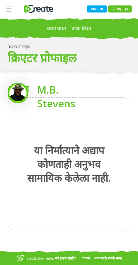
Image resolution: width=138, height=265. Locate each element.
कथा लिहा (81, 28)
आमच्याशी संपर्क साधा (108, 258)
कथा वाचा (56, 28)
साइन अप (97, 8)
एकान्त (86, 258)
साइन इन (120, 8)
